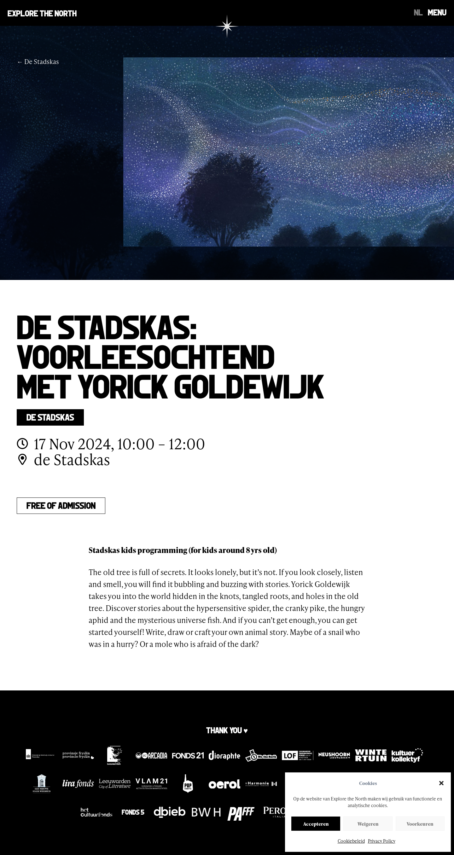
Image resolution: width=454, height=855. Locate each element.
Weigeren (368, 823)
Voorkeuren (420, 823)
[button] (441, 783)
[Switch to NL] (418, 12)
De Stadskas (50, 416)
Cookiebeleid (351, 841)
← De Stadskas (38, 61)
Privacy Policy (381, 841)
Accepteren (316, 823)
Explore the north (42, 13)
